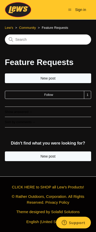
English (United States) (48, 222)
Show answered (19, 112)
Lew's (9, 28)
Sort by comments (20, 122)
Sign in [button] (80, 10)
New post (47, 78)
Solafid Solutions (65, 212)
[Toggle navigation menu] (69, 9)
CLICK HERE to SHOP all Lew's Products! (48, 187)
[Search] (48, 39)
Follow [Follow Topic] (48, 95)
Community (27, 28)
